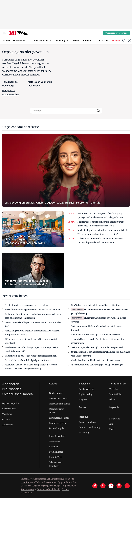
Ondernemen (21, 40)
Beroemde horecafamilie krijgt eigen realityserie (28, 360)
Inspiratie (103, 40)
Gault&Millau (115, 394)
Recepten (53, 446)
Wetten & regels (56, 428)
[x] (103, 485)
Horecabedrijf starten (59, 418)
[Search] (98, 111)
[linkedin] (111, 485)
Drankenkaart (56, 452)
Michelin (115, 40)
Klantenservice (9, 408)
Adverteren (7, 424)
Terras (76, 40)
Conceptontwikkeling (89, 427)
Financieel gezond (57, 423)
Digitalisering (85, 394)
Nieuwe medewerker (59, 398)
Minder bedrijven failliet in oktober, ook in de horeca (95, 360)
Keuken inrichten (87, 422)
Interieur (89, 40)
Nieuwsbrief (11, 389)
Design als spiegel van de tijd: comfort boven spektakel (97, 347)
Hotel (111, 429)
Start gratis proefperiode (116, 33)
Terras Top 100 (117, 383)
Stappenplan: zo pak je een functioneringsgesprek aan (31, 355)
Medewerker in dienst (59, 403)
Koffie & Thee (55, 457)
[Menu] (4, 33)
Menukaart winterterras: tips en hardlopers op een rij (96, 334)
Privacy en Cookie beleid (48, 489)
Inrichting (84, 432)
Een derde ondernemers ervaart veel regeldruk (26, 305)
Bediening (62, 40)
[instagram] (119, 485)
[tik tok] (127, 485)
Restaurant (114, 418)
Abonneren (10, 384)
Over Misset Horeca (17, 394)
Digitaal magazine (10, 403)
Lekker (112, 399)
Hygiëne (83, 399)
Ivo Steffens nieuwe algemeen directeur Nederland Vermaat (33, 309)
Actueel (6, 40)
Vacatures (7, 414)
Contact (6, 419)
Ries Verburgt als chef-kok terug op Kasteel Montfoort (96, 305)
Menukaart (54, 441)
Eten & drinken (43, 40)
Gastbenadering (86, 389)
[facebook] (94, 485)
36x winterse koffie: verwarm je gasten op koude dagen (97, 364)
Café (111, 424)
